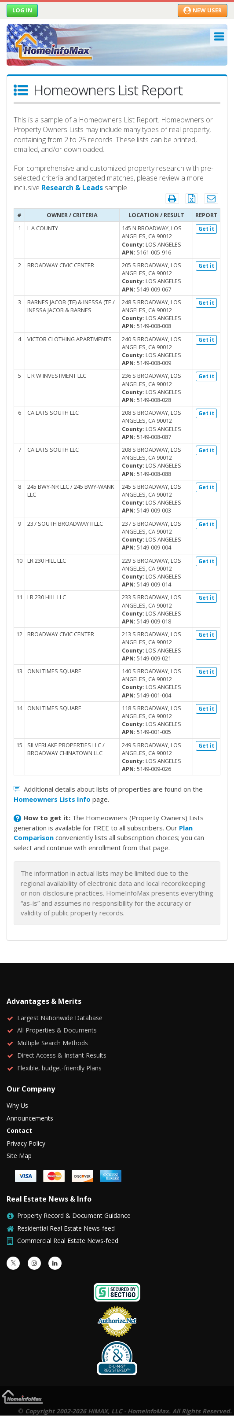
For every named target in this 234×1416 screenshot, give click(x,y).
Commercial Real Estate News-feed (67, 1240)
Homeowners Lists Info (52, 799)
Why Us (17, 1105)
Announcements (30, 1118)
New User (202, 10)
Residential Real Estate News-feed (66, 1228)
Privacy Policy (26, 1143)
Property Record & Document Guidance (74, 1215)
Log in (22, 10)
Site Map (19, 1155)
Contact (19, 1130)
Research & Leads (72, 187)
